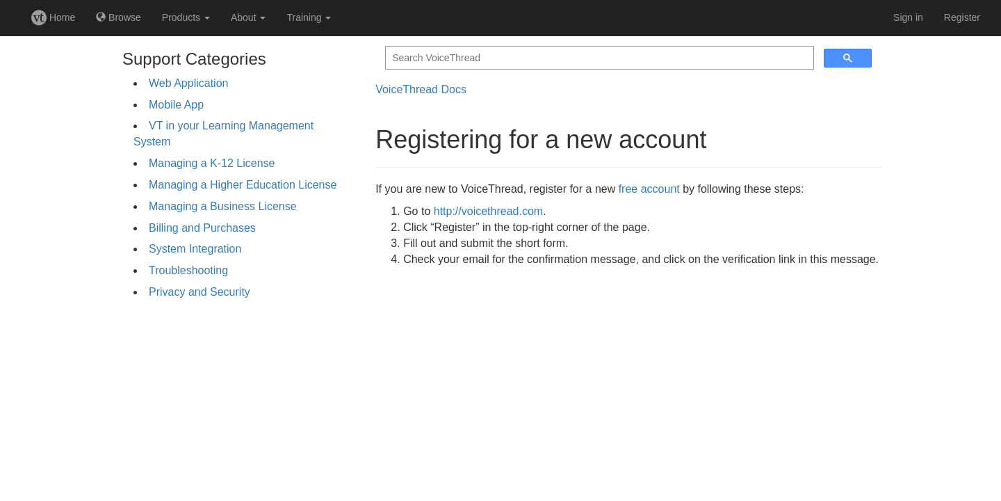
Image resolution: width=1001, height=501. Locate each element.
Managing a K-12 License (212, 163)
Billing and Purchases (202, 228)
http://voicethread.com (488, 211)
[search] (598, 58)
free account (649, 189)
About (248, 17)
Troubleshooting (188, 270)
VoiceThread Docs (420, 89)
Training (308, 17)
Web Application (188, 83)
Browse (118, 17)
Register (962, 17)
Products (186, 17)
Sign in (908, 17)
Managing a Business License (223, 206)
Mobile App (176, 105)
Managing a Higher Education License (242, 185)
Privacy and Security (199, 292)
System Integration (195, 249)
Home (53, 17)
